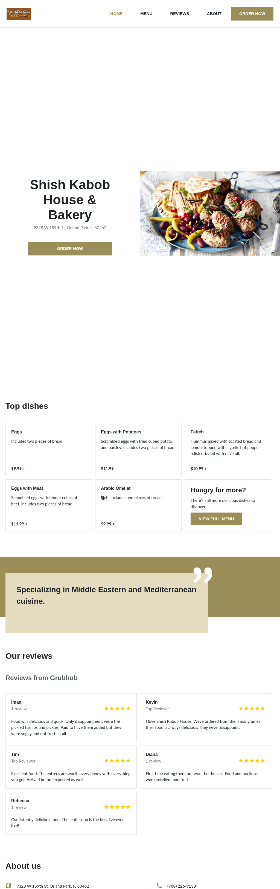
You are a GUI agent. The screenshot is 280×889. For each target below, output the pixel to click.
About (214, 13)
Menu (146, 13)
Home (116, 13)
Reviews (179, 13)
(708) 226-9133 (181, 886)
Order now (252, 13)
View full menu (216, 518)
